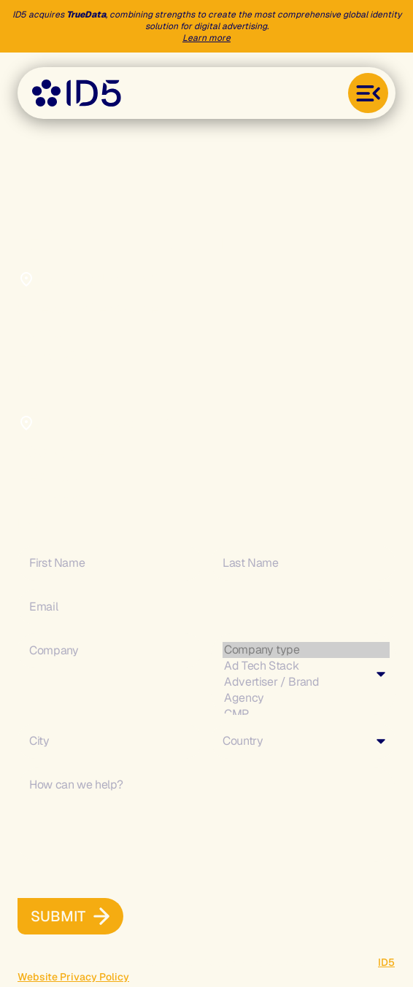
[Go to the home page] (76, 93)
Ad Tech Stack (306, 666)
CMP (306, 714)
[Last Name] (303, 563)
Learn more (206, 38)
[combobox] (303, 674)
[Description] (206, 814)
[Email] (206, 606)
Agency (306, 698)
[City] (110, 741)
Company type (306, 650)
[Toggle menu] (368, 93)
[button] (58, 916)
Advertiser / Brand (306, 682)
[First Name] (110, 563)
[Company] (110, 650)
